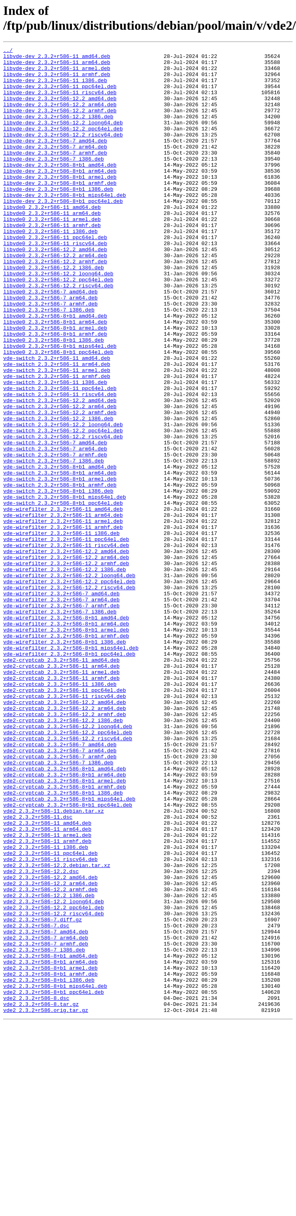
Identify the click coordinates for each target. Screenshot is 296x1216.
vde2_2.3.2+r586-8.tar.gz (41, 1195)
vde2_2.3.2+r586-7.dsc (36, 1101)
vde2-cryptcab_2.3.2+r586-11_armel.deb (61, 797)
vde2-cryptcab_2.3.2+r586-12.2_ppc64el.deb (67, 869)
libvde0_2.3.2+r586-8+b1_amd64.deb (55, 370)
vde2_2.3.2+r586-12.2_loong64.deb (53, 1072)
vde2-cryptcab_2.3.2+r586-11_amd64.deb (61, 783)
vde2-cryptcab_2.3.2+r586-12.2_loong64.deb (67, 862)
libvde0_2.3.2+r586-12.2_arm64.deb (55, 297)
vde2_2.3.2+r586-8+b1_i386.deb (48, 1167)
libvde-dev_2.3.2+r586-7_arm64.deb (55, 167)
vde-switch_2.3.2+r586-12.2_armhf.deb (60, 485)
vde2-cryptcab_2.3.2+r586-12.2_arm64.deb (64, 840)
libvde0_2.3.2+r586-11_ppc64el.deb (55, 275)
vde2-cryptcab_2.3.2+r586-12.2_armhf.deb (64, 848)
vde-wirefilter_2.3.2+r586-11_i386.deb (61, 630)
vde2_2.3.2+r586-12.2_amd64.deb (50, 1043)
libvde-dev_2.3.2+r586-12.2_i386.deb (58, 130)
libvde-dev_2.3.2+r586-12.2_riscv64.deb (63, 152)
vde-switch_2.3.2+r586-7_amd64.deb (55, 522)
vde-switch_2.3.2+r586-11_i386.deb (55, 449)
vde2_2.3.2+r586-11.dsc (38, 971)
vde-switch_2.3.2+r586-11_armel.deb (56, 435)
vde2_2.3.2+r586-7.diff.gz (42, 1094)
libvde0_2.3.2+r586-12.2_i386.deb (53, 312)
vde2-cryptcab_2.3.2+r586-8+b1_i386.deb (63, 942)
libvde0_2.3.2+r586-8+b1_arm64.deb (55, 377)
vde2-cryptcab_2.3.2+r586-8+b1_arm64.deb (64, 920)
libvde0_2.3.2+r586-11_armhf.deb (52, 261)
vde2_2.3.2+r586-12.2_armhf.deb (50, 1058)
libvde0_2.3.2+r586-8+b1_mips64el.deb (60, 406)
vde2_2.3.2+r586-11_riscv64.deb (50, 1022)
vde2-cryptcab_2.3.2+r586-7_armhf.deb (60, 898)
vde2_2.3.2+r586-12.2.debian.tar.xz (56, 1029)
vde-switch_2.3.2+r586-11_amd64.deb (56, 420)
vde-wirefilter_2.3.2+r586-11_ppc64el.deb (66, 638)
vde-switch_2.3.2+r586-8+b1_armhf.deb (60, 572)
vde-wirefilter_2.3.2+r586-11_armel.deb (63, 616)
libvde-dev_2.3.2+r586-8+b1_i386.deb (58, 217)
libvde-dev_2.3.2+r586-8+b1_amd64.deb (60, 188)
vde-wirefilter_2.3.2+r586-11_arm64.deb (63, 609)
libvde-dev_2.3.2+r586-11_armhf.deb (56, 80)
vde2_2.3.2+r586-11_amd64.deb (47, 978)
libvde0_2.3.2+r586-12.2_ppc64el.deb (58, 326)
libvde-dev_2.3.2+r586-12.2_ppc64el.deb (63, 145)
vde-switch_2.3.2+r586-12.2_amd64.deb (60, 471)
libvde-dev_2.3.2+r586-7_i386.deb (53, 181)
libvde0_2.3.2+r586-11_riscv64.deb (55, 283)
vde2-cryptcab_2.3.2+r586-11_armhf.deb (61, 804)
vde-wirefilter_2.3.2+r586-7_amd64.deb (61, 703)
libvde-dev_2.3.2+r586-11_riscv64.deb (60, 101)
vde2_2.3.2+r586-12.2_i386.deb (48, 1065)
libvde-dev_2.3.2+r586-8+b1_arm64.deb (60, 196)
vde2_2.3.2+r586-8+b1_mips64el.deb (55, 1174)
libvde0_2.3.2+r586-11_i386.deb (50, 268)
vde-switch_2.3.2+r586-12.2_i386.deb (58, 493)
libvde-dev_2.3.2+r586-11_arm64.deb (56, 65)
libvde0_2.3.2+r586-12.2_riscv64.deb (58, 333)
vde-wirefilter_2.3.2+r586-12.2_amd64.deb (66, 652)
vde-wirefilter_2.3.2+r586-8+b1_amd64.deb (66, 732)
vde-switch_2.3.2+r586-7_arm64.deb (55, 529)
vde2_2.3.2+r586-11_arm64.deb (47, 985)
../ (8, 51)
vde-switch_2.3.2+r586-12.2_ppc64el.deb (63, 507)
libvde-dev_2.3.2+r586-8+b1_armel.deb (60, 203)
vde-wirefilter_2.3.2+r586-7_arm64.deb (61, 710)
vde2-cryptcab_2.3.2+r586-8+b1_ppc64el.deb (67, 956)
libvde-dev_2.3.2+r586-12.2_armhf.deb (60, 123)
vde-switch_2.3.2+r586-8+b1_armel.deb (60, 565)
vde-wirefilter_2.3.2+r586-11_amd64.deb (63, 601)
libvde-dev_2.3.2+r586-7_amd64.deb (55, 159)
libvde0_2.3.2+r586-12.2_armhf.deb (55, 304)
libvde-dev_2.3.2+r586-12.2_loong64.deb (63, 138)
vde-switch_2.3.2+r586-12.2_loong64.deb (63, 500)
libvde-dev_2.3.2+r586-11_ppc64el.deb (60, 94)
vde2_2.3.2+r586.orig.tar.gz (45, 1203)
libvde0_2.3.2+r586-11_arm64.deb (52, 246)
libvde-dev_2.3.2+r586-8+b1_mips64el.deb (64, 225)
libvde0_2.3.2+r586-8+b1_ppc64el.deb (58, 413)
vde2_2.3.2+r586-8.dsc (36, 1188)
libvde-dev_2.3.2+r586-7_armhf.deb (55, 174)
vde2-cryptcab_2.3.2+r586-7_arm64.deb (60, 891)
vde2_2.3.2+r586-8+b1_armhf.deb (50, 1159)
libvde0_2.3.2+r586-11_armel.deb (52, 254)
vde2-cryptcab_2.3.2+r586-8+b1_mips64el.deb (69, 949)
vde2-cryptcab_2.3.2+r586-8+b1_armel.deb (64, 927)
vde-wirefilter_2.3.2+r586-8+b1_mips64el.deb (70, 768)
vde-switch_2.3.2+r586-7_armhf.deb (55, 536)
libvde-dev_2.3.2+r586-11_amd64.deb (56, 58)
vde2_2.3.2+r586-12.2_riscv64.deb (53, 1087)
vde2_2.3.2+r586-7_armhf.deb (45, 1123)
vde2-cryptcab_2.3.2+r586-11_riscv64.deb (64, 826)
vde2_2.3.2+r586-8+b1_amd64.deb (50, 1138)
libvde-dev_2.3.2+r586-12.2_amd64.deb (60, 109)
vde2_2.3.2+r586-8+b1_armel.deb (50, 1152)
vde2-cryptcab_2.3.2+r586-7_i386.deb (58, 906)
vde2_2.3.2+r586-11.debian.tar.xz (53, 964)
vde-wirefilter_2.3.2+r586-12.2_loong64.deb (69, 681)
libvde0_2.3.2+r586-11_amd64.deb (52, 239)
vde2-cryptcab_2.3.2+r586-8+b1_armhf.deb (64, 935)
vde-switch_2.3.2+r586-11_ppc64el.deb (60, 456)
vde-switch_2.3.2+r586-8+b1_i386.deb (58, 580)
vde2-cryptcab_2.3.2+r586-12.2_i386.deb (63, 855)
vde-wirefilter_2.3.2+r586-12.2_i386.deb (64, 674)
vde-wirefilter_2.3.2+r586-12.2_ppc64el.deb (69, 688)
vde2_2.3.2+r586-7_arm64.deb (45, 1116)
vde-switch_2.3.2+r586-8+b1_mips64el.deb (64, 587)
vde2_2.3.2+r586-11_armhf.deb (47, 1000)
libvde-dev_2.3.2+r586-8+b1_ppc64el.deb (63, 232)
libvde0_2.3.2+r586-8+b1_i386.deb (53, 399)
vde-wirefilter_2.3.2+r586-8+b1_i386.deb (64, 761)
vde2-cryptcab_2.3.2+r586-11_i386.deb (60, 811)
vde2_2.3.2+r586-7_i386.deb (44, 1130)
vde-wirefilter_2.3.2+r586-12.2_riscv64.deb (69, 696)
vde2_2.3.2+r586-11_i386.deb (45, 1007)
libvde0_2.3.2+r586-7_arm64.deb (50, 348)
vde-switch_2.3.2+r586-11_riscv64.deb (60, 464)
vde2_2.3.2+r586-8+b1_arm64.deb (50, 1145)
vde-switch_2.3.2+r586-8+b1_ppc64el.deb (63, 594)
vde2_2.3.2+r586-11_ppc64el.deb (50, 1014)
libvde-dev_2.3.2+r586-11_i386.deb (55, 87)
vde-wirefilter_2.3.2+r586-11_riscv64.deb (66, 645)
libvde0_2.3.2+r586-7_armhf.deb (50, 355)
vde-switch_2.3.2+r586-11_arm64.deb (56, 427)
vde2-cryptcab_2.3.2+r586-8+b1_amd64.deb (64, 913)
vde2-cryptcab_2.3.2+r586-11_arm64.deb (61, 790)
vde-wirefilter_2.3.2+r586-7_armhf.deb (61, 717)
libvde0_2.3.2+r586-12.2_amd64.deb (55, 290)
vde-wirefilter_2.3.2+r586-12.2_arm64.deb (66, 659)
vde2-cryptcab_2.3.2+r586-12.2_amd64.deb (64, 833)
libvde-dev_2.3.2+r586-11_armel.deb (56, 72)
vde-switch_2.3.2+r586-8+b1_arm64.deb (60, 558)
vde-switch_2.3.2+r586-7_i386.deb (53, 543)
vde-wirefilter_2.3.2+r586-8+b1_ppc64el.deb (69, 775)
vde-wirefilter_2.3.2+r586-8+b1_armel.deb (66, 746)
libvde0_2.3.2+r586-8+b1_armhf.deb (55, 391)
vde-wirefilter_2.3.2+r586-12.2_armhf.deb (66, 667)
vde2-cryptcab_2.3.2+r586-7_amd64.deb (60, 884)
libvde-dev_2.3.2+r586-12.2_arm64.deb (60, 116)
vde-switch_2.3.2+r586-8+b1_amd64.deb (60, 551)
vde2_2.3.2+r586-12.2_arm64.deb (50, 1051)
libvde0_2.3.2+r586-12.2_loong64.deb (58, 319)
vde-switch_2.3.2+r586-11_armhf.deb (56, 442)
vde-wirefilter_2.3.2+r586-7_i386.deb (60, 725)
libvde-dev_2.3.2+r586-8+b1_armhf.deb (60, 210)
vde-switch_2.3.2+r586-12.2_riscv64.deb (63, 514)
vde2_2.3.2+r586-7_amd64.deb (45, 1109)
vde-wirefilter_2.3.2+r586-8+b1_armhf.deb (66, 754)
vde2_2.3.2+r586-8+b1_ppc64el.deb (53, 1181)
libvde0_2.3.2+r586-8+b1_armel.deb (55, 384)
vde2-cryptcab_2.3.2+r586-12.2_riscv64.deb (67, 877)
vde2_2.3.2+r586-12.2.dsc (41, 1036)
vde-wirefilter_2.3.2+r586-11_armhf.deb (63, 623)
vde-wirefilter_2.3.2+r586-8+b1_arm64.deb (66, 739)
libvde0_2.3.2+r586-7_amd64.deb (50, 341)
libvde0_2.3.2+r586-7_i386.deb (48, 362)
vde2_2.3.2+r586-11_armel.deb (47, 993)
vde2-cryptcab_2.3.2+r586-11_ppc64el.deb (64, 819)
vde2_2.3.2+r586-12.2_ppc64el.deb (53, 1080)
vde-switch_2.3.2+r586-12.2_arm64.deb (60, 478)
